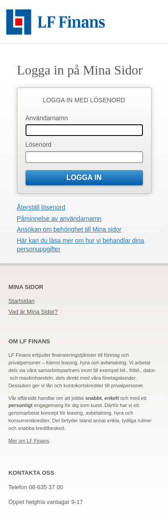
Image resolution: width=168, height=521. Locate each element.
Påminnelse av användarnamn (59, 218)
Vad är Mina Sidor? (33, 311)
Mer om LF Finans (29, 440)
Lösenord (39, 144)
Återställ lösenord (41, 207)
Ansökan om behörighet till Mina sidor (69, 229)
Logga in (84, 177)
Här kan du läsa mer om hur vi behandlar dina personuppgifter (80, 245)
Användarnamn (47, 118)
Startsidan (22, 301)
